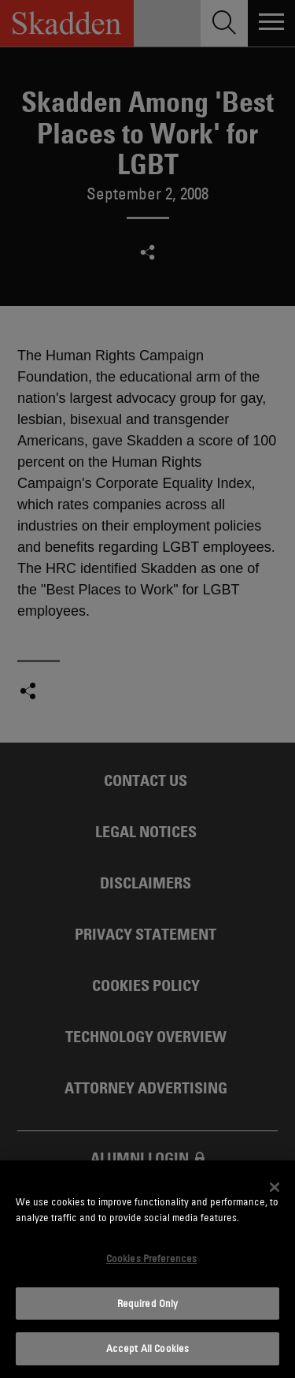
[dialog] (147, 1269)
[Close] (274, 1187)
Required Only (148, 1303)
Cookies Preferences (151, 1258)
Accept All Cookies (147, 1348)
